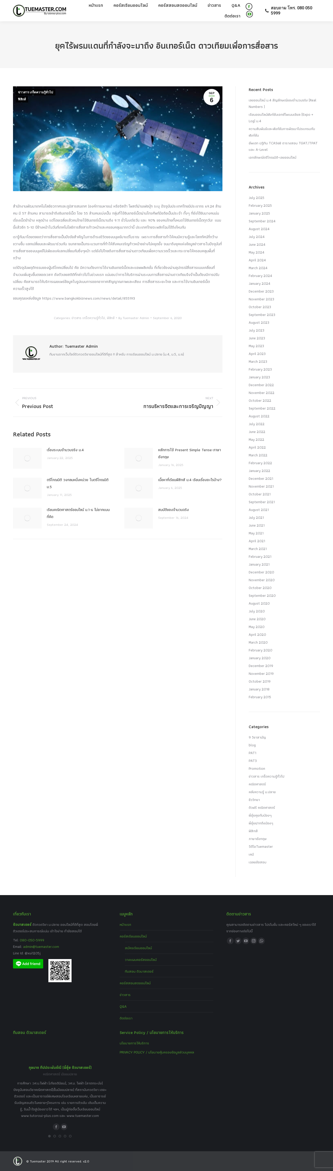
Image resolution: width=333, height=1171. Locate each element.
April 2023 (257, 354)
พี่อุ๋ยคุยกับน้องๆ (260, 815)
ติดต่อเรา (126, 1018)
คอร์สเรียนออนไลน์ (133, 936)
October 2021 (260, 494)
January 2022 (259, 471)
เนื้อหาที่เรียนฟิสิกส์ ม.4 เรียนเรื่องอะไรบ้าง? (190, 480)
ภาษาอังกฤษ (258, 839)
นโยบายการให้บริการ (134, 1043)
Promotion (257, 768)
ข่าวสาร (125, 995)
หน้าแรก (125, 924)
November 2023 (261, 299)
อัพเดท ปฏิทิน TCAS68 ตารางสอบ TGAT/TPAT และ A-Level (283, 146)
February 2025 (260, 205)
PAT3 (253, 761)
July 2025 (256, 197)
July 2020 (257, 611)
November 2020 (262, 580)
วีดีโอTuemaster (261, 846)
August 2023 (259, 322)
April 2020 (257, 634)
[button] (49, 1136)
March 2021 (258, 549)
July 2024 (257, 237)
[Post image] (27, 458)
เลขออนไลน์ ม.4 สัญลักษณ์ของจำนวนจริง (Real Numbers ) (282, 103)
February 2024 (260, 276)
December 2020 (261, 572)
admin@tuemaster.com (40, 946)
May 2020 (257, 627)
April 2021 (257, 541)
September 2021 (262, 502)
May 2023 (256, 346)
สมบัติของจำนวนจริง (173, 510)
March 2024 (258, 268)
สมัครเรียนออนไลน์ (138, 948)
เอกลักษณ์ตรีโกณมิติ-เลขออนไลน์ (272, 157)
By (133, 318)
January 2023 (259, 377)
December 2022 (261, 385)
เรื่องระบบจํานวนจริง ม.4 (65, 450)
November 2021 (261, 486)
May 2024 (256, 252)
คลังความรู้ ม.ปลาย (262, 792)
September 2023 (262, 315)
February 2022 (260, 463)
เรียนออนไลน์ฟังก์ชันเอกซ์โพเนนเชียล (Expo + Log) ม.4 (281, 118)
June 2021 (257, 525)
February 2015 (260, 697)
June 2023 (257, 338)
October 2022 (260, 400)
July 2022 (257, 424)
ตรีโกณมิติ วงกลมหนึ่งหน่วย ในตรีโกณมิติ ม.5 (77, 483)
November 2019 (261, 673)
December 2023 (261, 291)
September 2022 (262, 408)
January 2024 (259, 283)
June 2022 (257, 432)
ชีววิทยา (254, 800)
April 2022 (257, 447)
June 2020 (257, 619)
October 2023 (260, 307)
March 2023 (258, 361)
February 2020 (260, 650)
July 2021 (256, 517)
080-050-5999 (32, 940)
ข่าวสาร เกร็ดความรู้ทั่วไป (35, 92)
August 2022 (259, 416)
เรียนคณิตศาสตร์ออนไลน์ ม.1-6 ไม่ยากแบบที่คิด (78, 513)
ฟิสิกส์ (22, 99)
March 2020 (258, 642)
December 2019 (261, 666)
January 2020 (260, 658)
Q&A (123, 1006)
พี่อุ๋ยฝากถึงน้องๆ (261, 823)
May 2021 (256, 533)
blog (252, 745)
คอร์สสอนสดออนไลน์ (135, 983)
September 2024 (262, 221)
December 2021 (261, 478)
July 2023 (256, 330)
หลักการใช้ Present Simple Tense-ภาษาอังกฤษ (189, 453)
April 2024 (257, 260)
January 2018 (259, 689)
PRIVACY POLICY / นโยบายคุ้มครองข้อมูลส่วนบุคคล (157, 1052)
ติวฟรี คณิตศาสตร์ (262, 807)
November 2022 (261, 393)
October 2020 (260, 588)
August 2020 (259, 603)
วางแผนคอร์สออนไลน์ (141, 959)
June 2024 (257, 244)
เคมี (251, 854)
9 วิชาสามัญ (257, 737)
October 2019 (260, 681)
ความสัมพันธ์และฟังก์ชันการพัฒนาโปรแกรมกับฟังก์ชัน (282, 132)
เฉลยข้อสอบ (257, 862)
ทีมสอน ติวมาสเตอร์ (139, 971)
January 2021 (259, 564)
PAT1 (252, 753)
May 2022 (256, 439)
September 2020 (262, 595)
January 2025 (259, 213)
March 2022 (258, 455)
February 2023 (260, 369)
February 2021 (260, 556)
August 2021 (259, 510)
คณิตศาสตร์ (257, 784)
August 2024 (259, 229)
